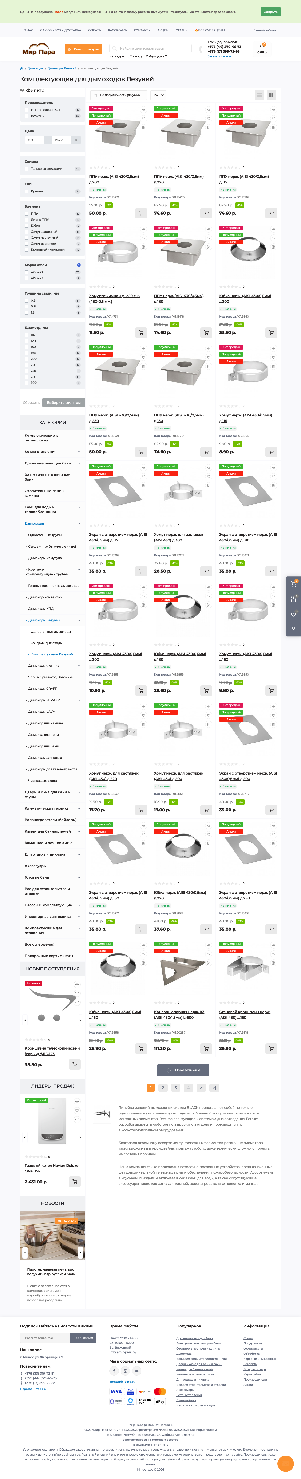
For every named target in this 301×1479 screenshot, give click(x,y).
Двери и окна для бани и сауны (48, 794)
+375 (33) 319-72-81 (223, 42)
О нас (28, 30)
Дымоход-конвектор (45, 597)
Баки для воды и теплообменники (40, 509)
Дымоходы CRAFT (42, 688)
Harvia (58, 12)
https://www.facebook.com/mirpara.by (114, 1371)
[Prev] (25, 1020)
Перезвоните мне (33, 1389)
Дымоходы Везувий (62, 68)
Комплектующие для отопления (43, 930)
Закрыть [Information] (270, 12)
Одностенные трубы (45, 535)
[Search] (114, 48)
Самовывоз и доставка (60, 30)
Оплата (94, 30)
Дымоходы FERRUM (44, 700)
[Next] (80, 1020)
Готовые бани (37, 877)
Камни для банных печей (48, 831)
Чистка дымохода (42, 780)
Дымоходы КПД (41, 609)
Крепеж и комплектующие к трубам (47, 572)
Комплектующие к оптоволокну (41, 437)
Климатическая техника (46, 808)
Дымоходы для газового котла (52, 769)
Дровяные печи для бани (48, 463)
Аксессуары (35, 866)
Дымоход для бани (43, 746)
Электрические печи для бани (48, 477)
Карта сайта (252, 1374)
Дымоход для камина (45, 723)
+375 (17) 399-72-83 (223, 51)
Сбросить (31, 403)
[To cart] (75, 1064)
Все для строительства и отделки (47, 891)
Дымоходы (35, 68)
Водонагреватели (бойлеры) (51, 820)
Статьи (182, 30)
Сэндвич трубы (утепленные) (52, 546)
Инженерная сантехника (48, 917)
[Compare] (77, 1002)
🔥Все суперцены (210, 30)
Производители (255, 1379)
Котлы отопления (41, 452)
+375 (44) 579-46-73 (224, 47)
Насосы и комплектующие (48, 905)
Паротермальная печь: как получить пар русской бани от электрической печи (51, 1272)
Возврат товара (254, 1369)
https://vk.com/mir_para (137, 1371)
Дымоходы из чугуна (45, 558)
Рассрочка (117, 30)
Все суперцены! (39, 944)
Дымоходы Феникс (43, 665)
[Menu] (83, 49)
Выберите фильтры (64, 403)
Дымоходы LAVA (41, 711)
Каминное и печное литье (49, 843)
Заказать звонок (219, 56)
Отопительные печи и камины (45, 493)
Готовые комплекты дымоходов (53, 586)
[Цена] (35, 140)
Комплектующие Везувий (52, 654)
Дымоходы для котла (45, 757)
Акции (163, 30)
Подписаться (83, 1337)
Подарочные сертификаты (49, 956)
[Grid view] (271, 95)
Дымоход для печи (43, 734)
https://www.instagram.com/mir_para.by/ (125, 1371)
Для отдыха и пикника (45, 854)
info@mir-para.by (122, 1381)
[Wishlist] (77, 993)
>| (214, 1088)
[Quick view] (77, 984)
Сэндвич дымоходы (46, 643)
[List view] (259, 95)
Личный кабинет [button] (265, 30)
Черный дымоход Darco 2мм (51, 677)
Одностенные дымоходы (51, 632)
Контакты (142, 30)
